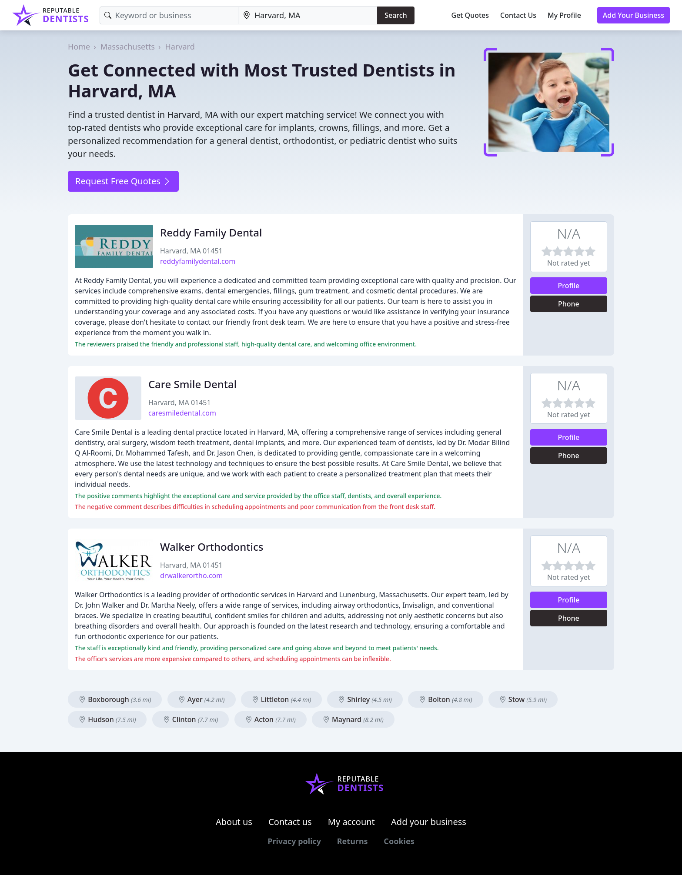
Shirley (365, 699)
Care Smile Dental (192, 384)
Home (79, 46)
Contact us (290, 822)
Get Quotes (470, 15)
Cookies (399, 841)
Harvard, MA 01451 (191, 251)
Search (395, 15)
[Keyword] (169, 15)
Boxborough (115, 699)
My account (351, 822)
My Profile (564, 15)
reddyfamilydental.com (197, 261)
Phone (568, 304)
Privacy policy (294, 841)
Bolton (445, 699)
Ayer (201, 699)
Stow (523, 699)
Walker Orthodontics (211, 546)
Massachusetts (127, 46)
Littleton (281, 699)
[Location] (308, 15)
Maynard (353, 719)
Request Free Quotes (123, 181)
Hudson (107, 719)
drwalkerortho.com (191, 575)
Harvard (179, 46)
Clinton (190, 719)
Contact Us (518, 15)
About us (234, 822)
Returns (352, 841)
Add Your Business (633, 15)
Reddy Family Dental (211, 232)
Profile (569, 285)
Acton (270, 719)
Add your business (428, 822)
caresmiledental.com (182, 413)
